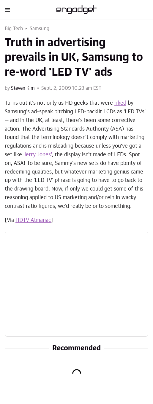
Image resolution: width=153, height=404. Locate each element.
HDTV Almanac (33, 220)
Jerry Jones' (37, 154)
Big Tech (14, 28)
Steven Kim (23, 88)
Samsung (39, 28)
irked (120, 103)
